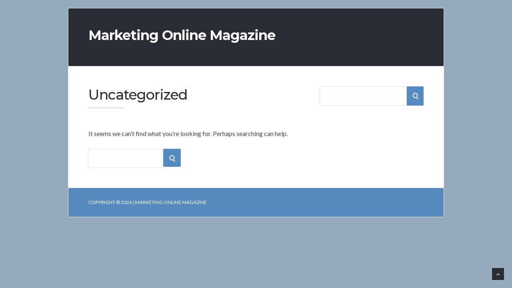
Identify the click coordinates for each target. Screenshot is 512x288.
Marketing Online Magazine (181, 35)
